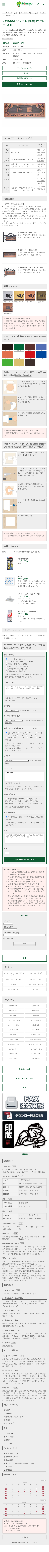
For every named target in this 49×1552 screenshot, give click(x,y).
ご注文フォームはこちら (24, 84)
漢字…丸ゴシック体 (18, 164)
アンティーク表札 (13, 1030)
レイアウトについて (13, 787)
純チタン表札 (13, 1054)
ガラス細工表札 (35, 1040)
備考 (5, 834)
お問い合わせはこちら (20, 1529)
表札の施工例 (9, 1465)
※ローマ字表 (10, 702)
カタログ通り (11, 734)
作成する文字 (8, 682)
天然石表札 (35, 1030)
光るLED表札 (13, 1064)
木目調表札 (13, 1021)
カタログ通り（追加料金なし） (18, 659)
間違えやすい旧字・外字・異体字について (19, 1469)
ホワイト (30, 737)
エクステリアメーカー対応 (13, 985)
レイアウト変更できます (41, 189)
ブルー (9, 739)
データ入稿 (24, 73)
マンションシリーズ (36, 978)
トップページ (7, 13)
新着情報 (7, 1425)
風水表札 (35, 995)
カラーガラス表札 (13, 1045)
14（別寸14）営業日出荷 (22, 63)
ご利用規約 (8, 1419)
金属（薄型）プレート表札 (28, 13)
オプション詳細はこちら (34, 807)
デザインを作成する (24, 68)
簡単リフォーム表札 (36, 985)
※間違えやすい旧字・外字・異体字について (21, 700)
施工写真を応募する (24, 78)
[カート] (44, 4)
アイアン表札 (13, 1059)
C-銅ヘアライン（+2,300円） (17, 666)
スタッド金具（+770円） (19, 805)
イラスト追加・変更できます (41, 181)
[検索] (38, 4)
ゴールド (31, 739)
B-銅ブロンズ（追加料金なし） (18, 671)
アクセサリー (36, 1064)
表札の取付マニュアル (12, 1459)
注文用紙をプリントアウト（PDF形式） (31, 1177)
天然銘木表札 (36, 1016)
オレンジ (21, 737)
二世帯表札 (13, 990)
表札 (15, 13)
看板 (24, 1093)
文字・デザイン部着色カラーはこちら (19, 745)
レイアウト (8, 770)
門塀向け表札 (13, 1011)
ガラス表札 (13, 1040)
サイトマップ (9, 1429)
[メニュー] (3, 4)
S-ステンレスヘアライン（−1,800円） (20, 661)
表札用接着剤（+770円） (16, 802)
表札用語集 (8, 1475)
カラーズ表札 (36, 1035)
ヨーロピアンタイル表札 (13, 1025)
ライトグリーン (19, 739)
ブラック (22, 734)
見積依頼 (7, 1445)
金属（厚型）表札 (13, 1049)
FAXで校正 (29, 820)
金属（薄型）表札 (35, 1045)
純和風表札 (35, 1011)
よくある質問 (9, 1439)
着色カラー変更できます (41, 172)
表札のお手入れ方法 (11, 1462)
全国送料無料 (18, 59)
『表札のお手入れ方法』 (37, 635)
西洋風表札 (35, 1021)
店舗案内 (7, 1415)
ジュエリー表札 (35, 1059)
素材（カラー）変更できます (41, 152)
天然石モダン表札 (13, 1035)
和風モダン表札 (13, 1016)
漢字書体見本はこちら (28, 712)
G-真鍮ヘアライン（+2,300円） (18, 664)
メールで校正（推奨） (14, 820)
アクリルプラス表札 (36, 1054)
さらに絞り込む (8, 944)
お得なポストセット (13, 995)
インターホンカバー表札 (24, 1084)
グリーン (31, 734)
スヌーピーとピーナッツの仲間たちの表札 (13, 979)
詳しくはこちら (31, 1175)
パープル (12, 737)
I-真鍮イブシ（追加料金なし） (17, 669)
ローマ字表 (8, 1472)
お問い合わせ (9, 1442)
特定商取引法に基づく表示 (13, 1422)
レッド (38, 737)
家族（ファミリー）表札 (36, 990)
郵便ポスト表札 (24, 1074)
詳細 (14, 1172)
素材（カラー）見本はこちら (15, 674)
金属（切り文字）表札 (35, 1049)
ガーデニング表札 (35, 1025)
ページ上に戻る (24, 1543)
